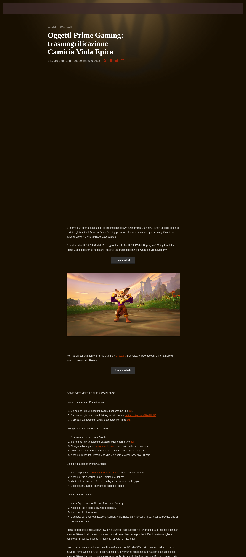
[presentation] (14, 8)
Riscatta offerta (123, 112)
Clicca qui (121, 207)
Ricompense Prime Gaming (104, 324)
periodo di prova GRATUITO (140, 267)
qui (130, 263)
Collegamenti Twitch (105, 298)
